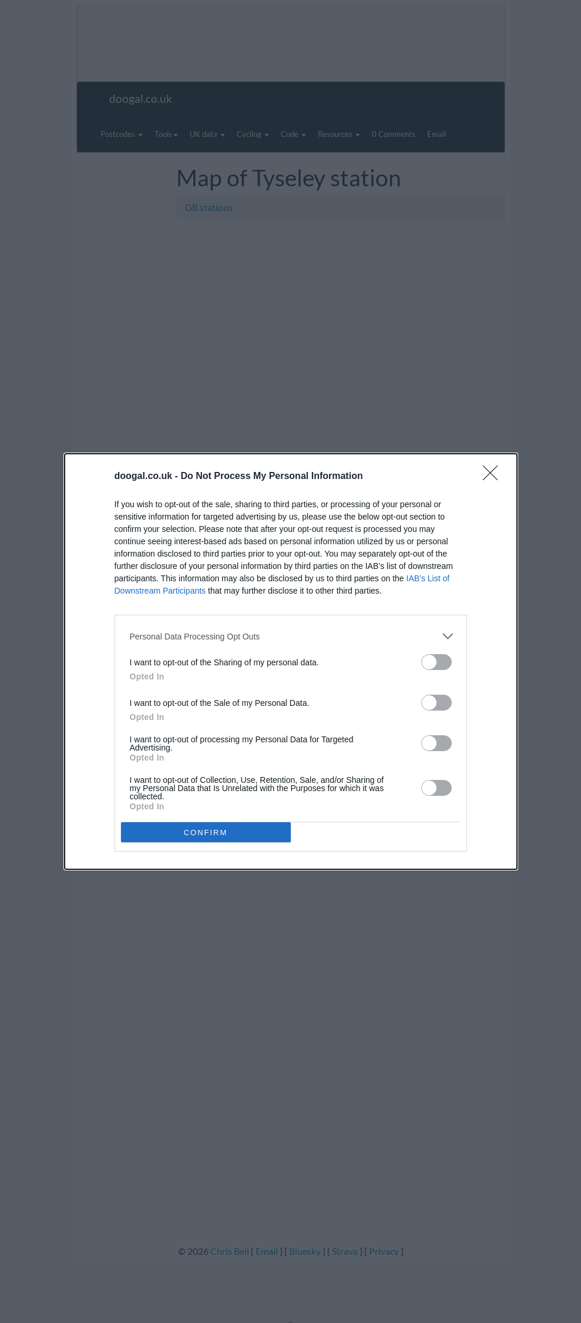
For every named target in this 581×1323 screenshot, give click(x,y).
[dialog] (291, 661)
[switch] (436, 662)
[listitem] (291, 636)
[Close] (494, 476)
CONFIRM (206, 832)
